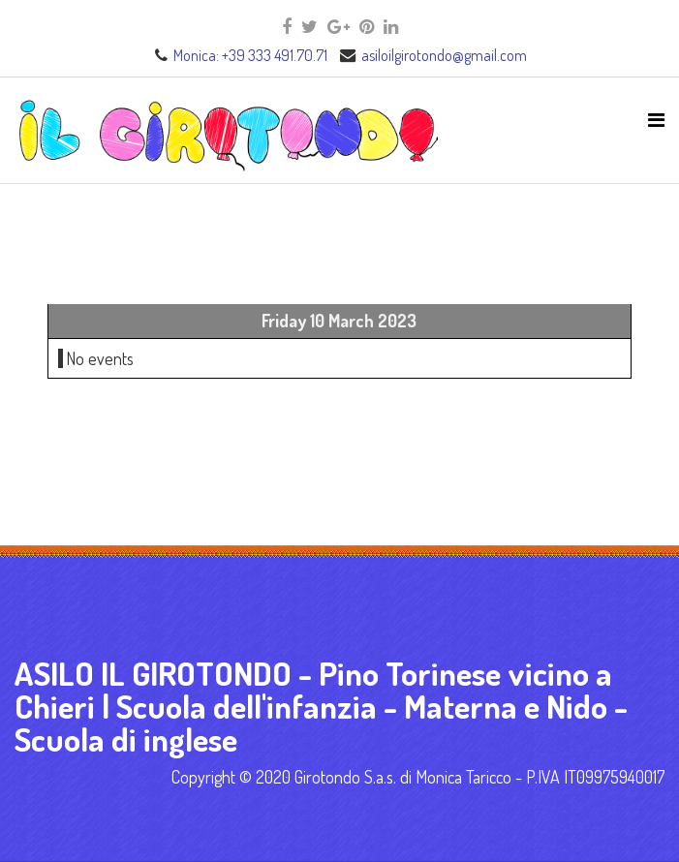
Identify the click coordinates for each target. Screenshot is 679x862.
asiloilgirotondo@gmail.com (444, 55)
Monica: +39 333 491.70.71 (250, 55)
